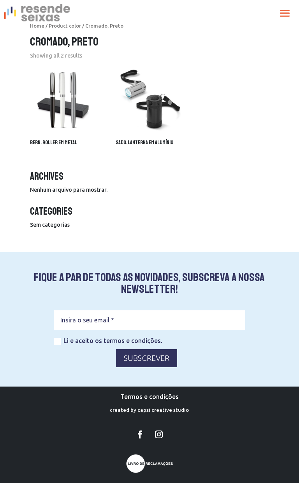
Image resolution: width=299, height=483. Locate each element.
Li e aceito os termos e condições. (108, 341)
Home (37, 25)
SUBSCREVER (146, 358)
